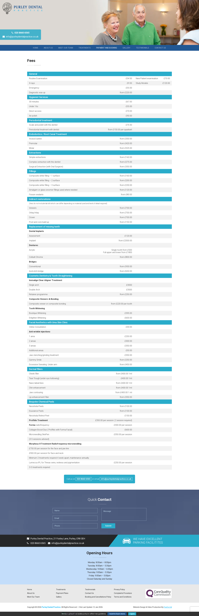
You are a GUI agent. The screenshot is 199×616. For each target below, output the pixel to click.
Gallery (126, 48)
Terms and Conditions (122, 597)
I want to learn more (117, 614)
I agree (132, 614)
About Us (48, 48)
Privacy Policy (119, 589)
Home (35, 48)
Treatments (85, 48)
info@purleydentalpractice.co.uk (21, 36)
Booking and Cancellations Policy (98, 597)
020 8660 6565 (21, 32)
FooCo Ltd (168, 607)
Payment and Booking (106, 48)
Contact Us (160, 48)
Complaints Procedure (123, 593)
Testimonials (142, 48)
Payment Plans (62, 593)
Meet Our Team (65, 48)
